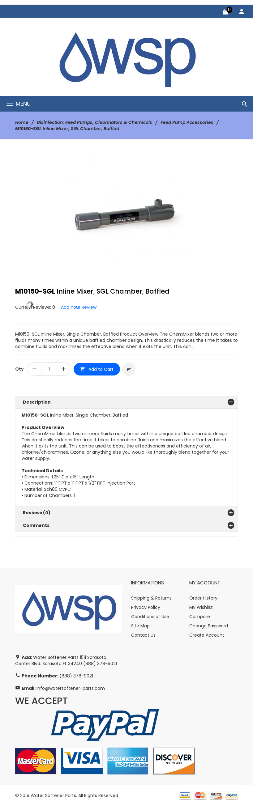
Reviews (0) (36, 513)
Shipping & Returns (151, 598)
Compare (199, 616)
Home (21, 122)
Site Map (140, 626)
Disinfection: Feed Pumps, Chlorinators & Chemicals (94, 122)
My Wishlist (201, 607)
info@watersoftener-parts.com (70, 688)
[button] (183, 160)
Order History (203, 598)
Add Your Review (78, 307)
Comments (36, 525)
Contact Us (143, 635)
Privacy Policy (145, 607)
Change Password (208, 626)
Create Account (206, 635)
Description (37, 402)
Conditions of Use (150, 616)
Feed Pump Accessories (187, 122)
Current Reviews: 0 (35, 307)
